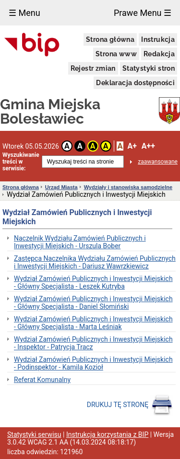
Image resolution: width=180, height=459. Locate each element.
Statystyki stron (148, 68)
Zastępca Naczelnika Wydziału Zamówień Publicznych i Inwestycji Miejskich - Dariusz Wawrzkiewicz (95, 262)
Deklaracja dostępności (135, 83)
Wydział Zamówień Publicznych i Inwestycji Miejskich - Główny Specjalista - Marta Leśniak (93, 323)
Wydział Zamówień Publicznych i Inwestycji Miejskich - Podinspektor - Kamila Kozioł (93, 363)
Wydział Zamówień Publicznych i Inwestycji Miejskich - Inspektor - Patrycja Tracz (93, 343)
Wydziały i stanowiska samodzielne (128, 187)
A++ (148, 146)
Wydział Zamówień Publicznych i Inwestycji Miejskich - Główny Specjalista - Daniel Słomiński (93, 302)
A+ (131, 146)
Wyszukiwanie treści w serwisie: (20, 162)
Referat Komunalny (42, 379)
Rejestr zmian (93, 68)
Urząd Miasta (61, 187)
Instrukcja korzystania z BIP (107, 434)
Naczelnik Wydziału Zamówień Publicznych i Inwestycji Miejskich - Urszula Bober (80, 242)
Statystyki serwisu (34, 434)
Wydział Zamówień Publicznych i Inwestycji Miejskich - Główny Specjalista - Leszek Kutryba (93, 282)
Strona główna (110, 39)
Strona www (116, 54)
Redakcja (159, 54)
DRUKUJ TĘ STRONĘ (130, 405)
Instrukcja (158, 39)
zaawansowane (158, 161)
